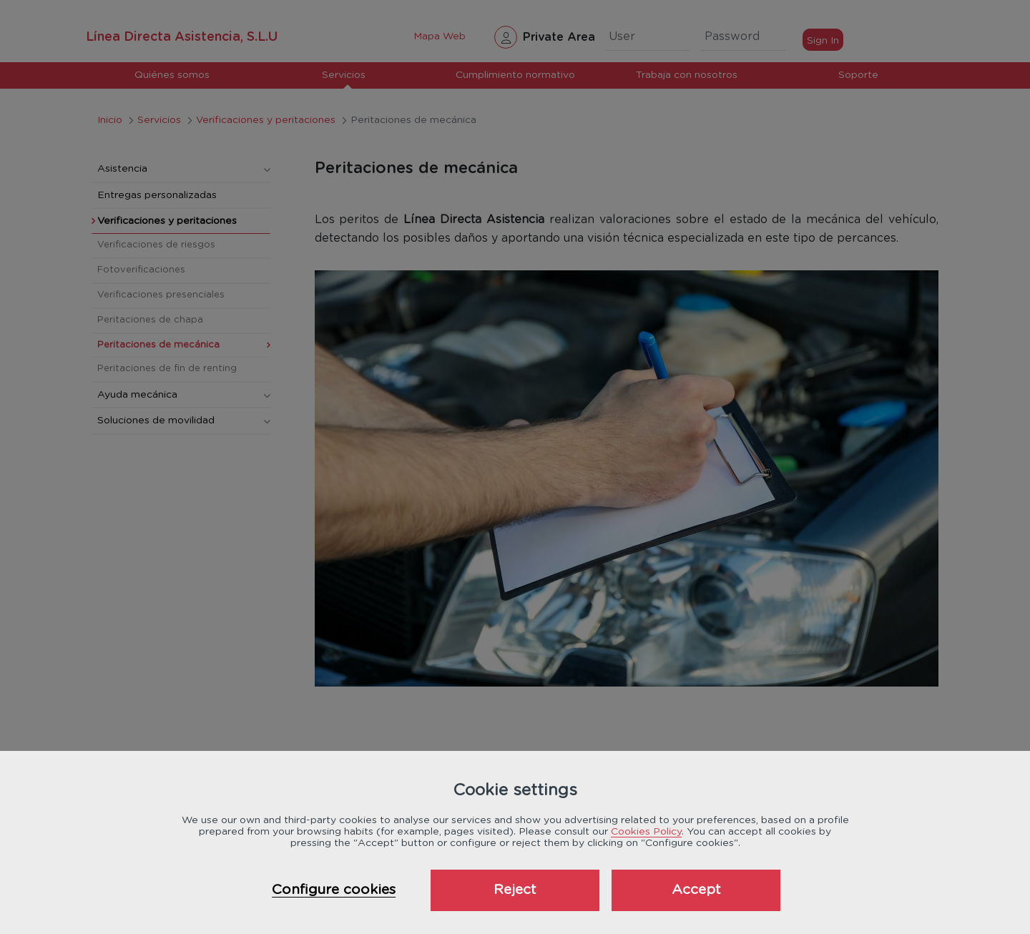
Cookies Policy (646, 832)
